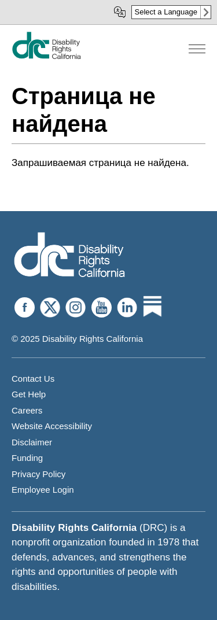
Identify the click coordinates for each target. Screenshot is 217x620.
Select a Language (166, 12)
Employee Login (43, 489)
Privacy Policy (38, 474)
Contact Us (33, 378)
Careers (27, 410)
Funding (27, 458)
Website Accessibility (52, 426)
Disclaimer (32, 442)
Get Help (29, 394)
